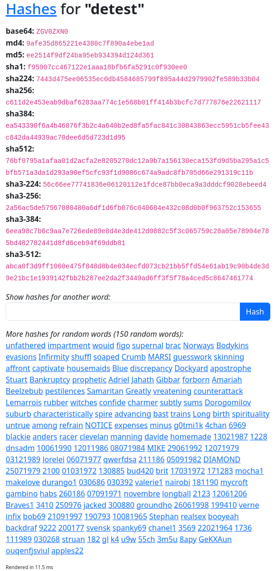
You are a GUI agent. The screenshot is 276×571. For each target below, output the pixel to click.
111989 (19, 539)
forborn (196, 379)
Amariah (227, 379)
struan (73, 539)
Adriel (118, 379)
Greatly (138, 391)
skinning (229, 357)
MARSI (159, 357)
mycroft (234, 482)
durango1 (59, 482)
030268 (47, 539)
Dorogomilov (228, 402)
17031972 (187, 471)
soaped (107, 357)
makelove (23, 482)
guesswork (192, 357)
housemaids (88, 368)
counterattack (218, 391)
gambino (22, 493)
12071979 (221, 448)
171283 (220, 471)
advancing (132, 414)
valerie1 (149, 482)
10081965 (130, 516)
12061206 (229, 493)
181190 (205, 482)
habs (48, 493)
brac (173, 345)
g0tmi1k (188, 425)
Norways (198, 345)
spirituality (250, 414)
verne (249, 505)
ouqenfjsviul (27, 550)
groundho (154, 505)
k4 (115, 539)
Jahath (142, 379)
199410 (224, 505)
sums (192, 402)
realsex (193, 516)
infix (13, 516)
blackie (18, 436)
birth (221, 414)
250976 (69, 505)
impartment (69, 345)
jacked (95, 505)
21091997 (65, 516)
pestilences (65, 391)
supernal (147, 345)
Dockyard (191, 368)
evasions (21, 357)
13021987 (230, 436)
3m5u (167, 539)
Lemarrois (24, 402)
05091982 (184, 459)
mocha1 (249, 471)
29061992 (184, 448)
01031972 (79, 471)
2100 (51, 471)
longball (176, 493)
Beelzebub (24, 391)
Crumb (134, 357)
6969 (237, 425)
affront (18, 368)
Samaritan (105, 391)
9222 (48, 528)
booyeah (223, 516)
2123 (201, 493)
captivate (48, 368)
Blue (120, 368)
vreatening (172, 391)
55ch (146, 539)
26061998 (191, 505)
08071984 (127, 448)
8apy (188, 539)
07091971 (104, 493)
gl (105, 539)
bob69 (34, 516)
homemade (190, 436)
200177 (71, 528)
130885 (112, 471)
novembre (142, 493)
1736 (243, 528)
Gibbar (168, 379)
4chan (216, 425)
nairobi (177, 482)
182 (93, 539)
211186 (152, 459)
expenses (131, 425)
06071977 (84, 459)
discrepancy (151, 368)
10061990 (54, 448)
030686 (92, 482)
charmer (143, 402)
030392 (120, 482)
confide (112, 402)
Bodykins (232, 345)
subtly (170, 402)
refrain (71, 425)
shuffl (81, 357)
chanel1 (162, 528)
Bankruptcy (49, 379)
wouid (103, 345)
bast (160, 414)
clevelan (93, 436)
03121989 (23, 459)
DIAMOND (221, 459)
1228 (258, 436)
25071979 (23, 471)
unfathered (26, 345)
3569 (187, 528)
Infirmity (53, 357)
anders (45, 436)
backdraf (21, 528)
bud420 (140, 471)
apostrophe (230, 368)
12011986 (91, 448)
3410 (45, 505)
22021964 (215, 528)
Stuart (17, 379)
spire (104, 414)
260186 (72, 493)
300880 (121, 505)
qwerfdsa (119, 459)
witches (83, 402)
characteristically (63, 414)
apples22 (67, 550)
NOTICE (99, 425)
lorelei (53, 459)
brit (162, 471)
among (44, 425)
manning (126, 436)
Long (202, 414)
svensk (98, 528)
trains (181, 414)
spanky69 (129, 528)
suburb (18, 414)
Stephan (164, 516)
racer (68, 436)
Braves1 (20, 505)
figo (123, 345)
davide (156, 436)
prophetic (89, 379)
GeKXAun (215, 539)
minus (161, 425)
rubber (56, 402)
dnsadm (20, 448)
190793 (98, 516)
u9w (128, 539)
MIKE (156, 448)
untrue (18, 425)
